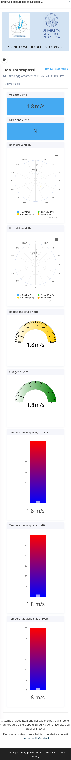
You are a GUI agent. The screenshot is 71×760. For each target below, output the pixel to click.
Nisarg (35, 756)
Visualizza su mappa (56, 69)
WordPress (49, 752)
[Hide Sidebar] (4, 59)
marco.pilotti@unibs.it (35, 738)
